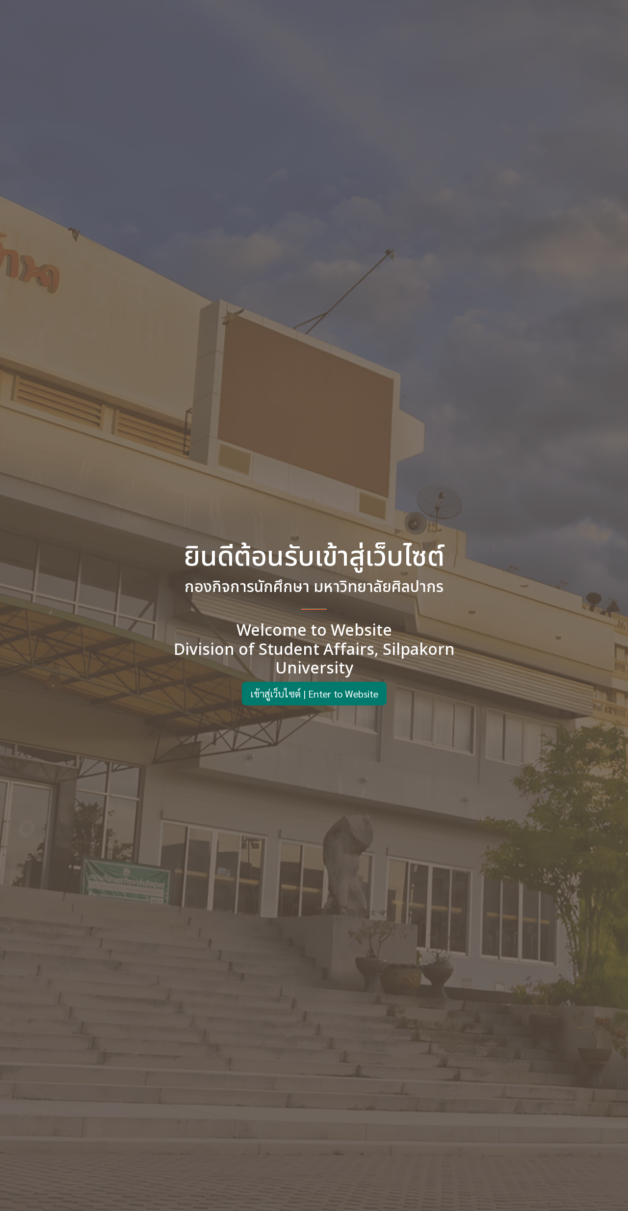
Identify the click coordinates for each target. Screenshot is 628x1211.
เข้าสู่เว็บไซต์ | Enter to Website (314, 693)
